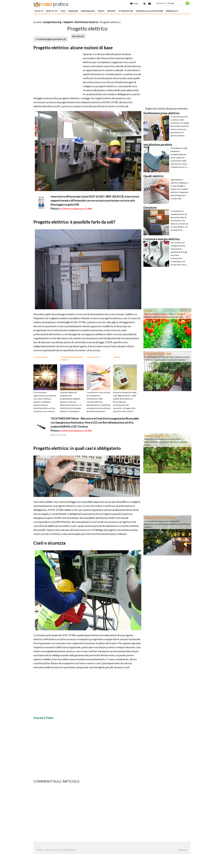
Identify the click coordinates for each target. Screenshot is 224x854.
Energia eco (172, 11)
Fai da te (39, 11)
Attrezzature (125, 11)
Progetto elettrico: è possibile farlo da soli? (74, 221)
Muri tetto (52, 11)
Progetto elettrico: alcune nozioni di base (73, 47)
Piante (101, 11)
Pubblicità (182, 850)
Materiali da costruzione (149, 11)
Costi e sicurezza (49, 542)
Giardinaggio (88, 11)
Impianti (111, 11)
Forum (134, 3)
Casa (62, 11)
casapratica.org (52, 22)
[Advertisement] (66, 18)
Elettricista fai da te (86, 22)
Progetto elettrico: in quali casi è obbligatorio (77, 448)
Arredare (73, 11)
